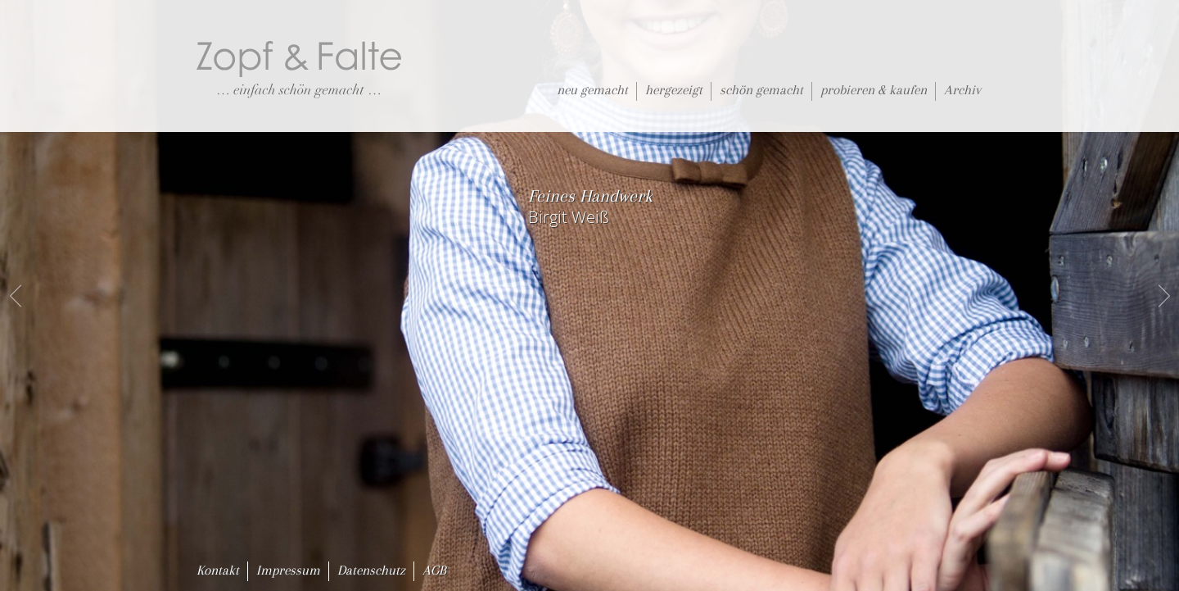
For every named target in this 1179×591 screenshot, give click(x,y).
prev (16, 296)
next (1162, 296)
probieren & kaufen (873, 90)
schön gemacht (761, 90)
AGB (434, 570)
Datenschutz (371, 570)
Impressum (288, 570)
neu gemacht (592, 90)
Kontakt (217, 570)
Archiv (962, 90)
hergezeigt (673, 90)
